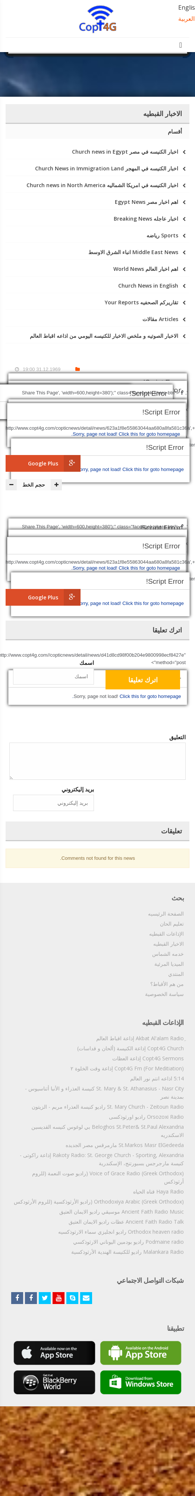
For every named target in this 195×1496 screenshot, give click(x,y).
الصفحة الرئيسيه (166, 913)
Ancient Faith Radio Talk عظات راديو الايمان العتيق (126, 1221)
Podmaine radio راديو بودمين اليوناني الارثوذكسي (128, 1241)
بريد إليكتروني (78, 789)
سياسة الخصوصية (164, 993)
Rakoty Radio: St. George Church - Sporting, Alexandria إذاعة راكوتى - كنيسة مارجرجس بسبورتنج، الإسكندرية (102, 1159)
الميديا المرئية (169, 963)
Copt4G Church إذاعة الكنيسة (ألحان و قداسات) (130, 1048)
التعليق (177, 737)
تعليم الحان (172, 923)
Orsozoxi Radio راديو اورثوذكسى (146, 1116)
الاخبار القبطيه (168, 943)
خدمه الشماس (168, 953)
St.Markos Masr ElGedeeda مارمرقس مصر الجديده (125, 1145)
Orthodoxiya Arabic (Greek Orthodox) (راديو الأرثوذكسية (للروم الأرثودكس (99, 1201)
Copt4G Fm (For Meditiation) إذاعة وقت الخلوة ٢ (127, 1068)
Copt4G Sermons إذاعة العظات (148, 1058)
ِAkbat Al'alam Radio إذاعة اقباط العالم (140, 1038)
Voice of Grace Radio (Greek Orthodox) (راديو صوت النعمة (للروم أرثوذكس (108, 1177)
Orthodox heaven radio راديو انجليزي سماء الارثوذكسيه (121, 1231)
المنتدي (176, 973)
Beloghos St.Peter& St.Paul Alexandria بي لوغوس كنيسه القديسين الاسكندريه (107, 1130)
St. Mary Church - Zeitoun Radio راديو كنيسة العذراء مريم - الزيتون (108, 1106)
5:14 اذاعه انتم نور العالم (157, 1078)
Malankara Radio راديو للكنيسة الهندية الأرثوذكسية (127, 1251)
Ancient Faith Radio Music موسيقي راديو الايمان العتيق (121, 1211)
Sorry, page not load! (99, 469)
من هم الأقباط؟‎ (167, 983)
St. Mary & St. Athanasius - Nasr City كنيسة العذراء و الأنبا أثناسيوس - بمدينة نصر (104, 1092)
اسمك (86, 662)
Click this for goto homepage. (129, 469)
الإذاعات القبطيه (166, 933)
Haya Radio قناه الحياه (158, 1191)
